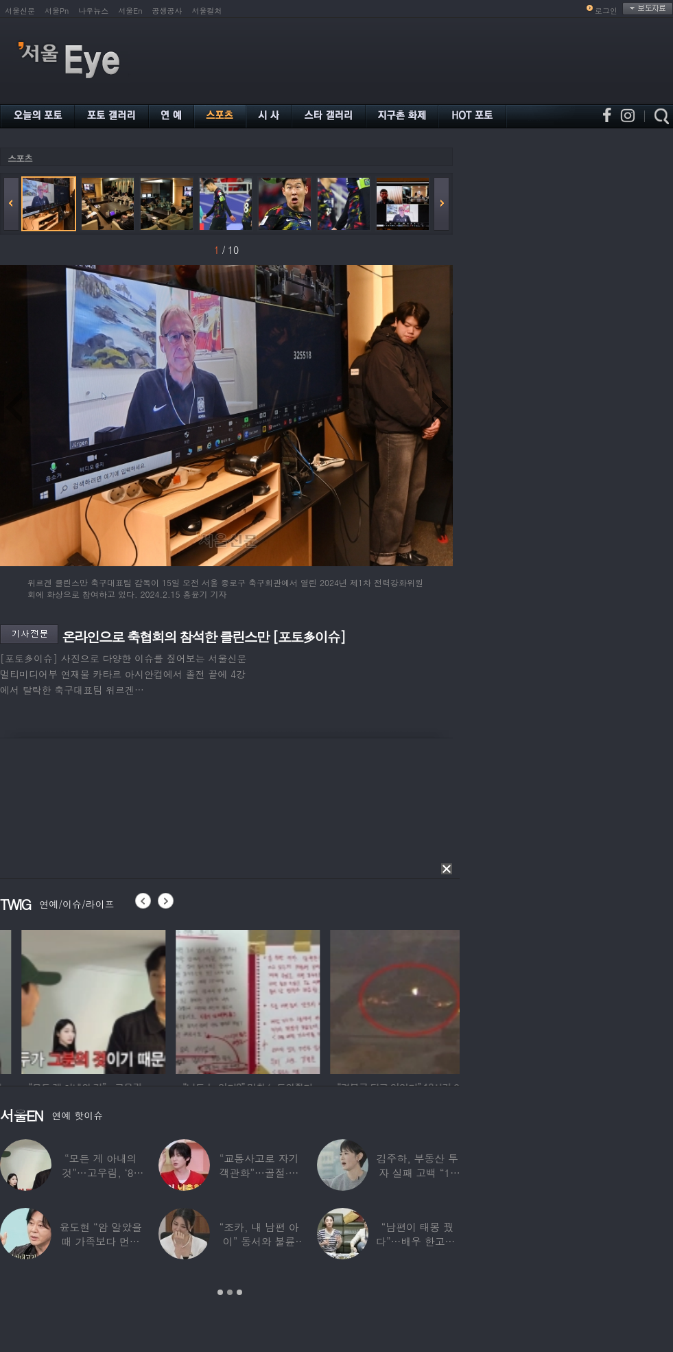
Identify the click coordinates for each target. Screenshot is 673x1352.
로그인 (606, 10)
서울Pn (57, 10)
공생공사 (167, 10)
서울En (130, 10)
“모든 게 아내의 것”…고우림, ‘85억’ (100, 1172)
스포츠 (20, 158)
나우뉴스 (93, 10)
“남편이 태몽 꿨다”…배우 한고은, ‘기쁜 (417, 1241)
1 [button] (220, 1292)
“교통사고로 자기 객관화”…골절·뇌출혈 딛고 (259, 1172)
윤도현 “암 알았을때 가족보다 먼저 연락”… (100, 1241)
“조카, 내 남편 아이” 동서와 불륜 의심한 (259, 1241)
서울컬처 (207, 10)
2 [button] (230, 1292)
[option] (181, 1000)
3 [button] (239, 1292)
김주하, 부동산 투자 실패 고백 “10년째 (417, 1172)
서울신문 (20, 10)
